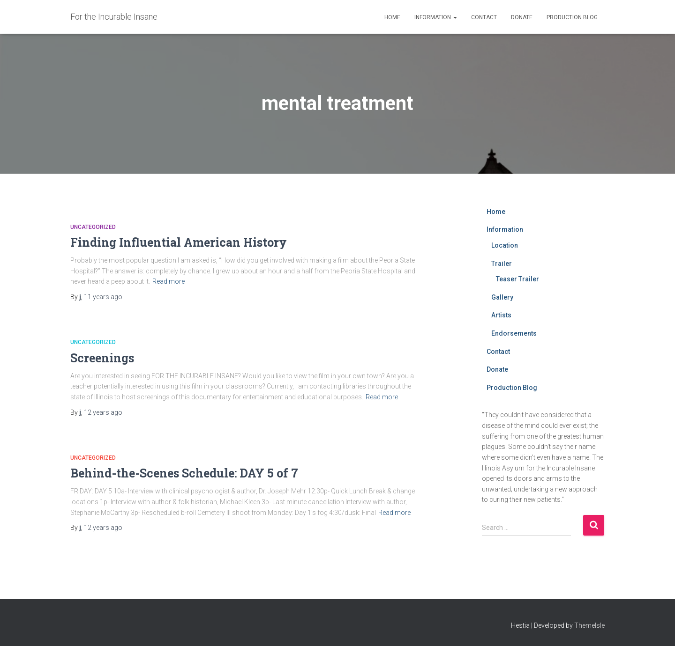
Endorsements (514, 333)
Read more (168, 281)
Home (392, 17)
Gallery (502, 297)
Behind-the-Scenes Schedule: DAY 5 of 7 (184, 473)
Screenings (102, 358)
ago (103, 297)
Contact (484, 17)
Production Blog (572, 17)
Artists (501, 315)
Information (435, 17)
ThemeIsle (589, 625)
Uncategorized (93, 227)
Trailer (501, 263)
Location (504, 245)
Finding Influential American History (178, 242)
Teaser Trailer (517, 279)
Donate (521, 17)
